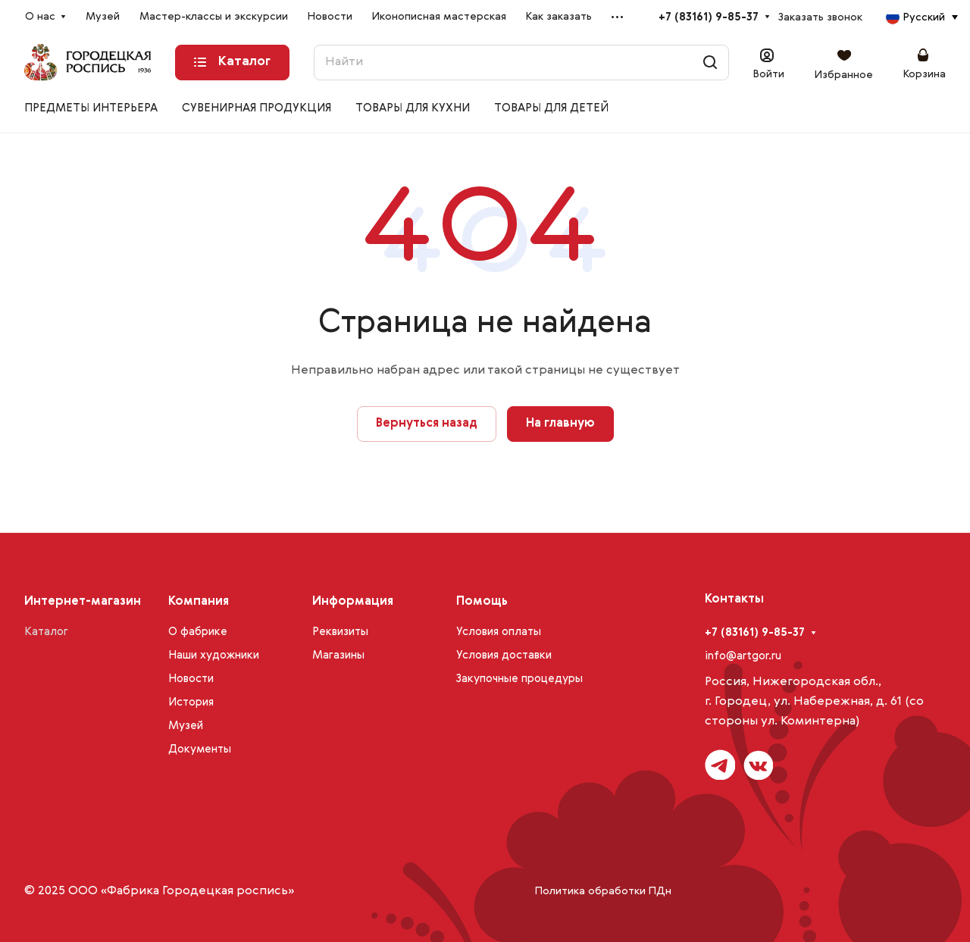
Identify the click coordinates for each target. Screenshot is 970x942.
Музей (185, 725)
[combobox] (921, 17)
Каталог (46, 631)
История (191, 702)
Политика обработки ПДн (603, 891)
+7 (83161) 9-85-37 (709, 17)
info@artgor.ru (743, 656)
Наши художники (213, 655)
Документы (199, 749)
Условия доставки (504, 655)
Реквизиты (340, 631)
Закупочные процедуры (519, 678)
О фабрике (197, 631)
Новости (191, 678)
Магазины (338, 655)
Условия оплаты (498, 631)
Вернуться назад (426, 424)
